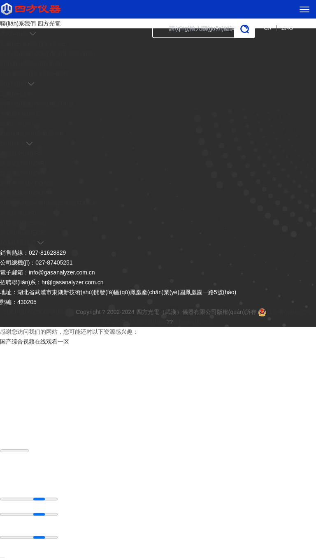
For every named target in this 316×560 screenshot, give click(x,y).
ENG (287, 28)
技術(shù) (12, 143)
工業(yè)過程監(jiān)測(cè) (33, 43)
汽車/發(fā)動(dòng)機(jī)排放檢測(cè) (47, 53)
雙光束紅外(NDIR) (23, 173)
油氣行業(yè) (16, 123)
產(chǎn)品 (14, 33)
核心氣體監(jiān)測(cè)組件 (34, 73)
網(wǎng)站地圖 (193, 321)
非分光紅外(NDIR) (23, 163)
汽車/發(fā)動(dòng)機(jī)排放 (37, 103)
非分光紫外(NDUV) (24, 193)
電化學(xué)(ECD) (23, 232)
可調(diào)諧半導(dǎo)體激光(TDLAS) (48, 203)
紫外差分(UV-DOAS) (26, 183)
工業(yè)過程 (16, 94)
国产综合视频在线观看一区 (34, 341)
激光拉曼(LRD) (19, 212)
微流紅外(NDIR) (20, 153)
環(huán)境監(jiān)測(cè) (31, 63)
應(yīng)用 (13, 83)
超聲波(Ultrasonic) (23, 222)
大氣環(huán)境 (20, 113)
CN (268, 28)
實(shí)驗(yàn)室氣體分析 (32, 133)
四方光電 (48, 23)
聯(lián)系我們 (18, 23)
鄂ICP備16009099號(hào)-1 (38, 312)
